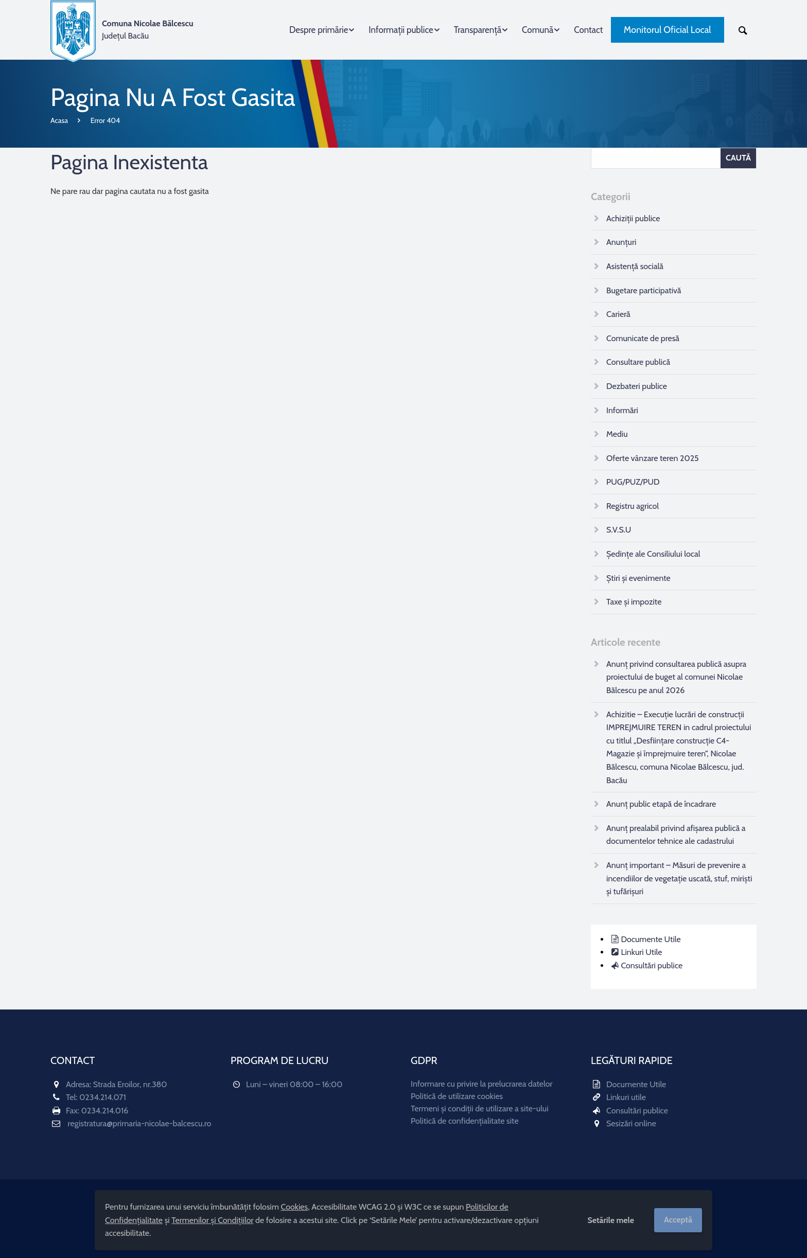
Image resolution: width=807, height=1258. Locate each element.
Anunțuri (621, 242)
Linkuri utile (626, 1097)
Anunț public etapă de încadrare (661, 804)
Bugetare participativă (643, 290)
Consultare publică (638, 362)
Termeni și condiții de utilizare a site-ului (480, 1108)
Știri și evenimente (638, 578)
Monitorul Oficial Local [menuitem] (667, 30)
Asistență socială (634, 266)
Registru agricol (632, 506)
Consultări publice (651, 965)
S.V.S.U (618, 530)
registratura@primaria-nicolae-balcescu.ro (140, 1123)
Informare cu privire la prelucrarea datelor (482, 1084)
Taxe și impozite (633, 602)
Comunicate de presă (642, 338)
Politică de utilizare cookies (457, 1096)
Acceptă (678, 1220)
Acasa (59, 120)
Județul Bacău (148, 30)
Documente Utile (650, 939)
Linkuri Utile (641, 952)
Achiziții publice (633, 218)
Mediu (617, 434)
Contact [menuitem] (588, 30)
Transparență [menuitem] (477, 30)
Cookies (294, 1207)
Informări (622, 410)
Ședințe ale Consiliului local (653, 554)
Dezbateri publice (636, 386)
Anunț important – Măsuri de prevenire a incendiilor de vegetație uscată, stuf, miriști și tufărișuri (679, 878)
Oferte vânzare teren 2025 (652, 458)
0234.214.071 (102, 1097)
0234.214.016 (105, 1110)
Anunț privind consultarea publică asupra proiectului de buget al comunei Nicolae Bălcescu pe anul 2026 (676, 677)
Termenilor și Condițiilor (212, 1220)
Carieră (618, 314)
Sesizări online (631, 1123)
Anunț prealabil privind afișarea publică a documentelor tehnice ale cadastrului (675, 834)
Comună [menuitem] (537, 30)
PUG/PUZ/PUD (633, 482)
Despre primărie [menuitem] (318, 30)
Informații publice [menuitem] (401, 30)
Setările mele (610, 1220)
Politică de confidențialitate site (465, 1121)
